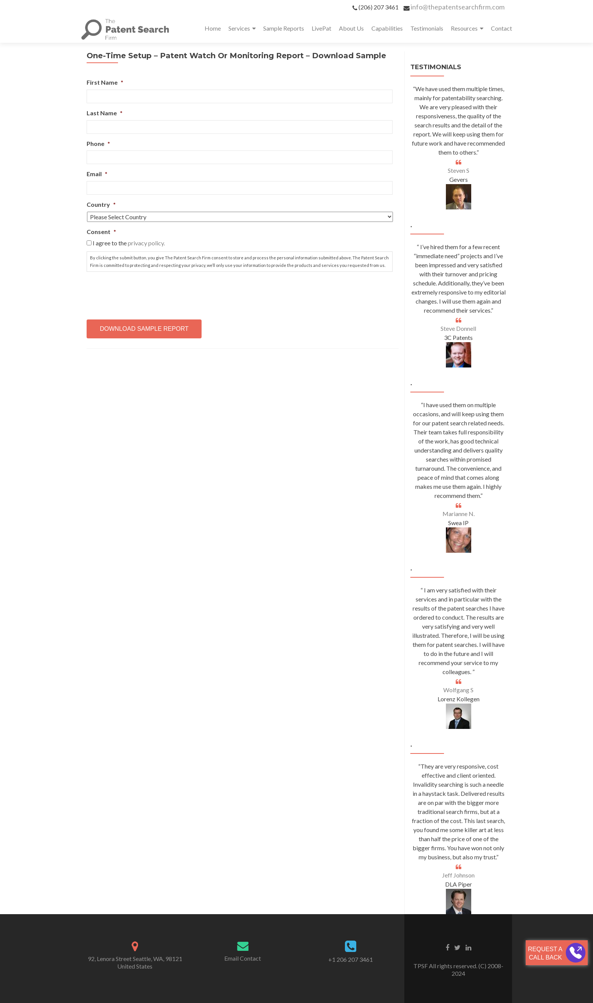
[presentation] (144, 292)
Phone (98, 143)
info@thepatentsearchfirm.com (458, 7)
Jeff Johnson (458, 875)
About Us (351, 28)
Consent (101, 231)
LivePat (321, 28)
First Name (105, 82)
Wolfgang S (458, 689)
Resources (464, 28)
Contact (501, 28)
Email (97, 173)
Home (213, 28)
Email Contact (242, 958)
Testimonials (426, 28)
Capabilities (387, 28)
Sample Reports (283, 28)
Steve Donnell (458, 328)
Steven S (458, 170)
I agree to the (129, 242)
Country (101, 204)
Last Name (105, 112)
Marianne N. (458, 513)
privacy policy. (146, 242)
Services (239, 28)
